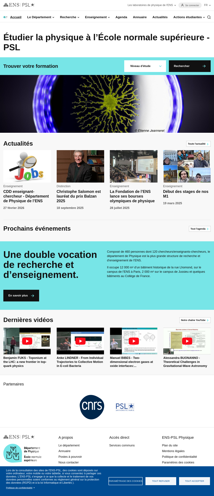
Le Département (39, 17)
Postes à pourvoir (70, 456)
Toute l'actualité (196, 143)
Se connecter (192, 5)
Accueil (16, 17)
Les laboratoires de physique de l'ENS (150, 5)
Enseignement (96, 17)
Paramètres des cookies (178, 462)
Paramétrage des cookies (125, 481)
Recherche (68, 17)
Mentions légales (173, 451)
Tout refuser (161, 481)
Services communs (122, 445)
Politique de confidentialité (19, 487)
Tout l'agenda (198, 228)
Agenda (121, 17)
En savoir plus (18, 295)
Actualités (160, 17)
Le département (69, 445)
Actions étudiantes (187, 17)
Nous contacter (69, 462)
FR (206, 5)
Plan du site (170, 445)
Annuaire (140, 17)
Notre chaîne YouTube (193, 320)
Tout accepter (194, 481)
